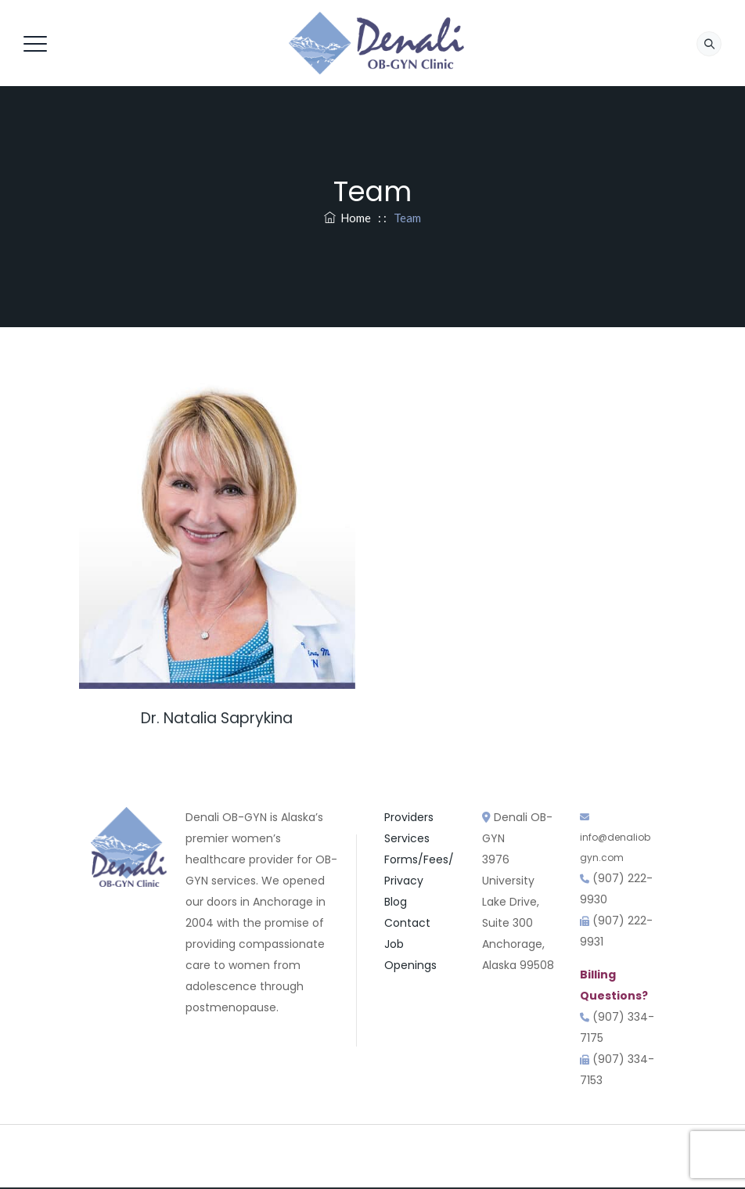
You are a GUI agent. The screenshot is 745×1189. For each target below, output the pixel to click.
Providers (409, 817)
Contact (407, 923)
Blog (395, 902)
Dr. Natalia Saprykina (217, 718)
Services (407, 838)
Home (347, 218)
